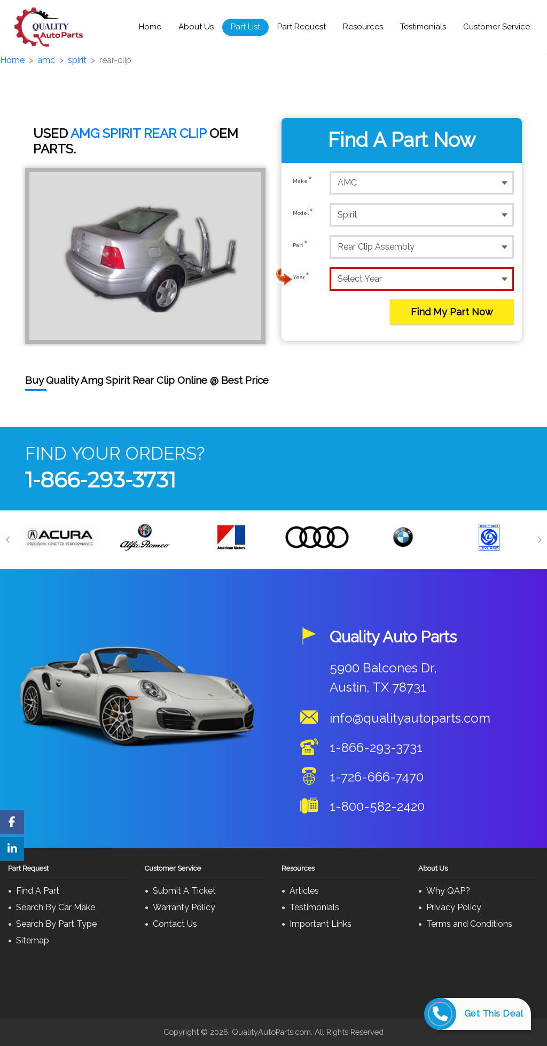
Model (303, 214)
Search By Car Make (55, 907)
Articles (304, 891)
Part (300, 246)
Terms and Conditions (469, 924)
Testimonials (423, 27)
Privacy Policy (453, 907)
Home (150, 27)
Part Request (301, 27)
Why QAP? (448, 891)
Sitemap (32, 940)
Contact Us (175, 924)
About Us (196, 27)
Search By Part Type (56, 924)
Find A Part (37, 891)
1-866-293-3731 (100, 480)
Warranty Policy (184, 907)
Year (301, 278)
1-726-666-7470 (377, 777)
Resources (363, 27)
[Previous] (8, 540)
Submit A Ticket (184, 891)
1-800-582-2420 (377, 806)
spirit (77, 60)
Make (302, 182)
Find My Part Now (452, 311)
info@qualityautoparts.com (410, 718)
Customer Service (496, 27)
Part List (245, 27)
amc (46, 60)
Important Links (320, 924)
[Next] (539, 540)
